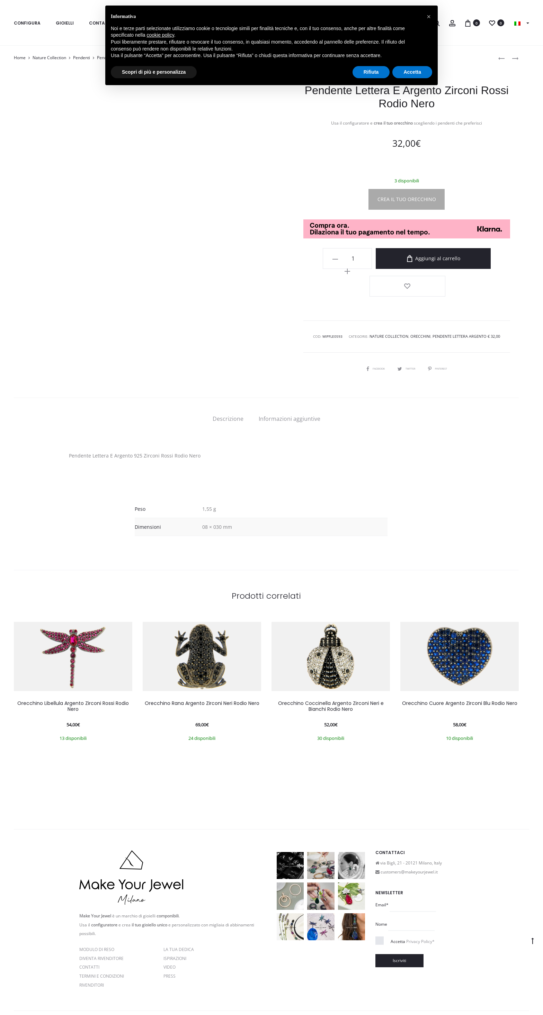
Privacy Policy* (420, 910)
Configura (27, 23)
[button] (428, 16)
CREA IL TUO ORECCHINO (406, 199)
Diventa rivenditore (101, 927)
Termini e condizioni (198, 995)
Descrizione (228, 387)
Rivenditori (91, 954)
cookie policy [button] (160, 35)
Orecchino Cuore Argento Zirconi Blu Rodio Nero (459, 672)
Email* (382, 874)
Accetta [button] (412, 72)
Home (20, 58)
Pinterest (442, 337)
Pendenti (81, 58)
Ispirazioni (174, 927)
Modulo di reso (96, 918)
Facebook (370, 337)
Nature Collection (49, 58)
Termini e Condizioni (101, 945)
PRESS (169, 945)
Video (169, 936)
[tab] (228, 387)
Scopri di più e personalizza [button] (154, 72)
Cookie (229, 995)
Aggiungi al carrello (425, 258)
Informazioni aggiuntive (289, 387)
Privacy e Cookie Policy (149, 995)
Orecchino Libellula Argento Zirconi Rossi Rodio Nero (73, 675)
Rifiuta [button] (371, 72)
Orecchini (420, 305)
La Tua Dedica (178, 918)
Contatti (89, 936)
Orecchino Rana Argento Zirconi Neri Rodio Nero (202, 672)
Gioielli (65, 23)
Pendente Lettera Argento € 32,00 (464, 305)
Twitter (406, 337)
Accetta (413, 910)
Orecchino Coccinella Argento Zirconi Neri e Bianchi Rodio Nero (331, 675)
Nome (381, 893)
